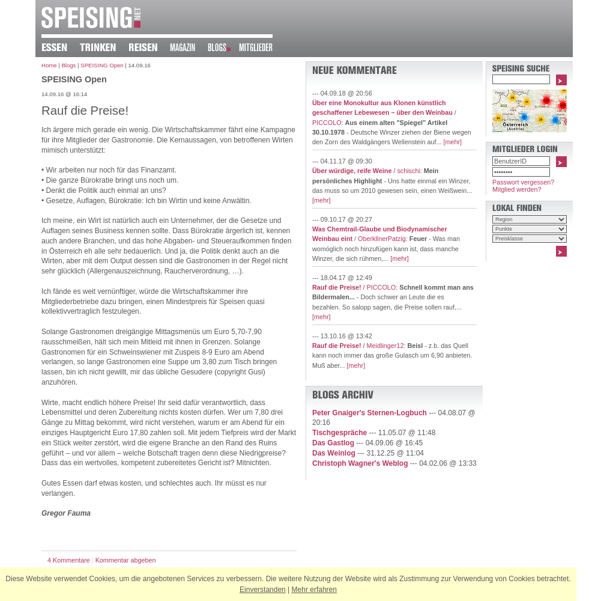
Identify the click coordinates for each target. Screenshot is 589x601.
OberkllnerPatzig (382, 238)
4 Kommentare (68, 560)
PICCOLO (327, 122)
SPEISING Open (101, 65)
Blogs (68, 65)
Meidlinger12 (385, 345)
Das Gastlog (333, 443)
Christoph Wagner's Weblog (360, 463)
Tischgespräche (339, 433)
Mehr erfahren (314, 589)
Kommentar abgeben (125, 560)
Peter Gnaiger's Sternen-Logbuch (369, 413)
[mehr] (452, 141)
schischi (408, 170)
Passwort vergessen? (523, 182)
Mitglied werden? (517, 189)
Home (49, 65)
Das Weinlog (333, 453)
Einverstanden (263, 589)
